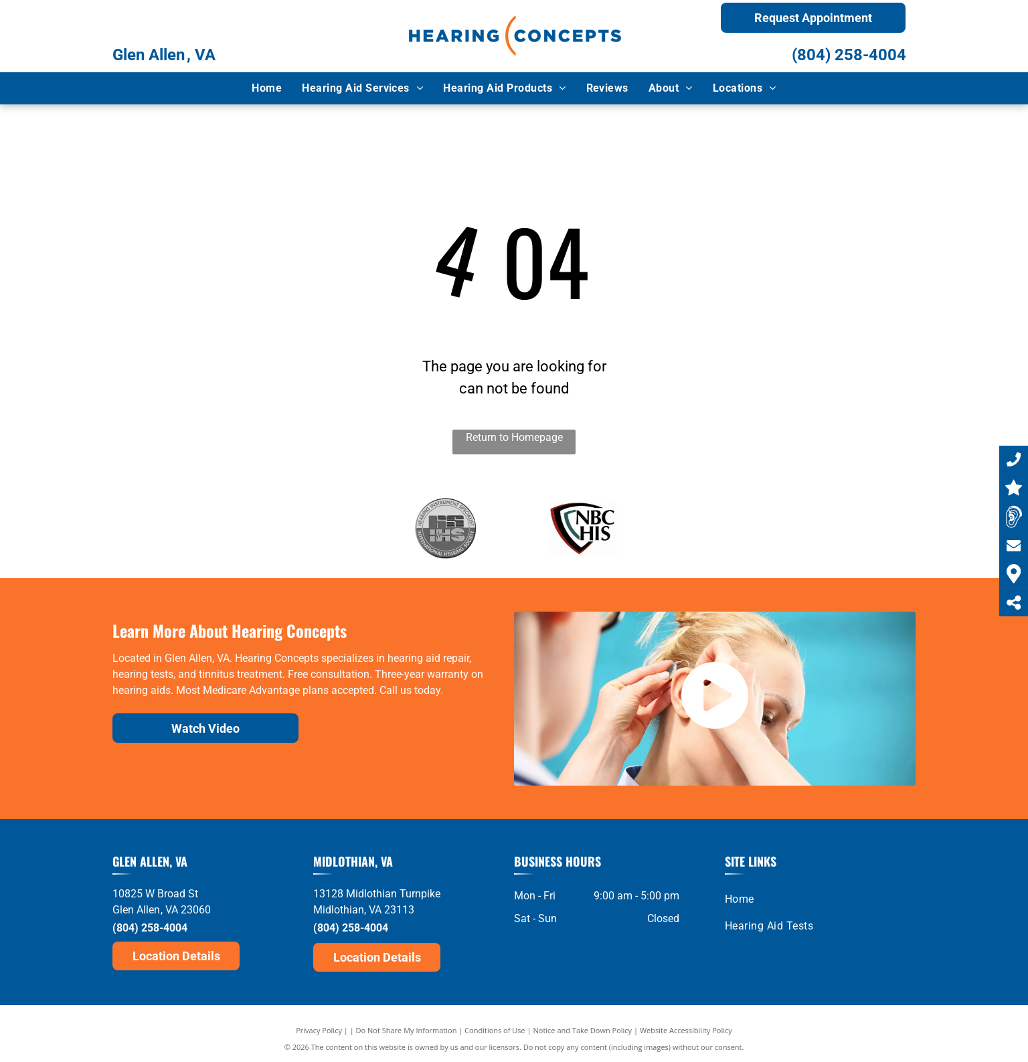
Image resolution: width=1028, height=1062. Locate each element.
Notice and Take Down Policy (582, 1030)
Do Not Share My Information (406, 1030)
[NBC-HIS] (583, 528)
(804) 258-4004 (849, 55)
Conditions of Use (494, 1030)
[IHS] (446, 528)
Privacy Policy (319, 1030)
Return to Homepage (514, 437)
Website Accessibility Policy (686, 1030)
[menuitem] (267, 88)
